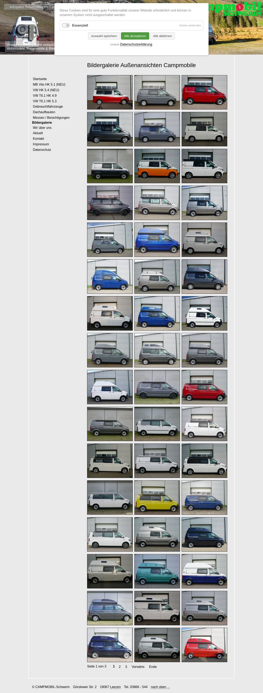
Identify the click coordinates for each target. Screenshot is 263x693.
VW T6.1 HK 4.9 (45, 95)
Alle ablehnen (162, 36)
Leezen (115, 687)
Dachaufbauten (44, 112)
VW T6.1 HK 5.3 (45, 101)
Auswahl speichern (104, 36)
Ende (153, 667)
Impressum (41, 144)
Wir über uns (42, 127)
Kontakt (38, 138)
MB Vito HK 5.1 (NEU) (49, 84)
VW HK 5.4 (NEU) (46, 90)
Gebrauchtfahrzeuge (48, 106)
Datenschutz (42, 149)
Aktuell (38, 133)
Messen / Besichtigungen (51, 117)
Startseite (40, 79)
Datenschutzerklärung (136, 44)
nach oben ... (160, 687)
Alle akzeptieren (135, 36)
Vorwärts (138, 667)
